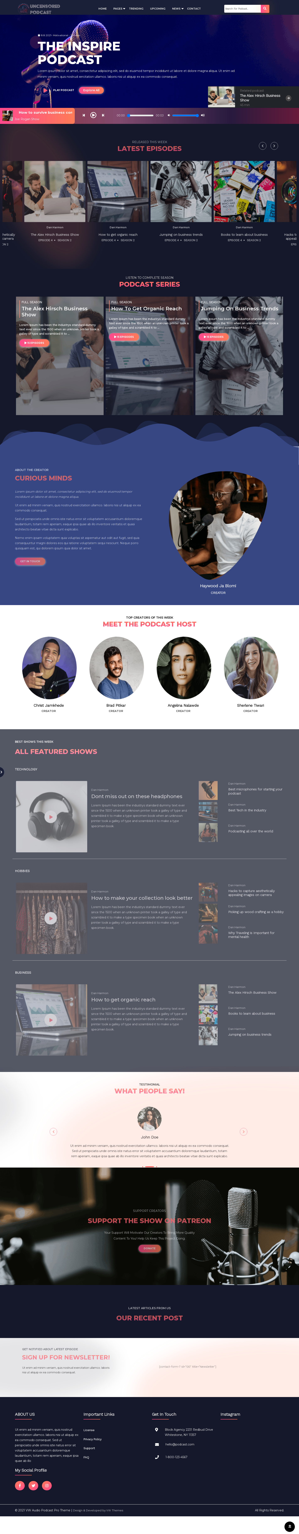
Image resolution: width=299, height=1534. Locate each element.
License (88, 1430)
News (176, 8)
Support (89, 1448)
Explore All (91, 90)
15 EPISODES (34, 342)
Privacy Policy (92, 1439)
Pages (117, 8)
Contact (194, 8)
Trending (136, 8)
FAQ (86, 1457)
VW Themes (114, 1510)
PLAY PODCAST (56, 90)
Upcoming (157, 8)
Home (102, 8)
